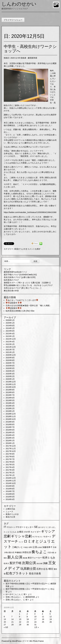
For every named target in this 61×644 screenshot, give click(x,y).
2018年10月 (11, 419)
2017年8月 (10, 456)
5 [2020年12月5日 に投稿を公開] (50, 614)
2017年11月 (11, 448)
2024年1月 (10, 328)
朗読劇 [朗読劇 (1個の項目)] (25, 558)
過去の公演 (10, 517)
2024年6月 (10, 325)
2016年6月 (10, 494)
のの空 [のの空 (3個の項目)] (27, 532)
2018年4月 (10, 435)
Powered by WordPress (11, 641)
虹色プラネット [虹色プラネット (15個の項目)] (17, 573)
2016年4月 (10, 499)
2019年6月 (10, 398)
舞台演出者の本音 (11, 291)
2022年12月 (11, 339)
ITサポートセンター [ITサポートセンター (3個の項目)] (25, 527)
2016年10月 (11, 483)
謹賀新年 (14, 303)
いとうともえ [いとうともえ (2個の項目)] (11, 532)
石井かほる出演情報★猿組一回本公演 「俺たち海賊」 (28, 305)
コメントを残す (34, 249)
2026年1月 (10, 320)
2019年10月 (11, 387)
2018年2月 (10, 440)
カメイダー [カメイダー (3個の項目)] (36, 532)
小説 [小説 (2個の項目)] (49, 552)
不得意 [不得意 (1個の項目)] (25, 547)
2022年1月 (10, 344)
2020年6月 (10, 366)
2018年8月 (10, 424)
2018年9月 (10, 422)
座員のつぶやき (20, 249)
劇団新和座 (32, 58)
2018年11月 (11, 416)
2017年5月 (10, 465)
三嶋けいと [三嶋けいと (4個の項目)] (17, 547)
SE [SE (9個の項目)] (36, 526)
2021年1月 (10, 352)
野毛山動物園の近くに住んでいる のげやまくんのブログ (28, 285)
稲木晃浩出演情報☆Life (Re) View (20, 311)
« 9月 (6, 627)
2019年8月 (10, 392)
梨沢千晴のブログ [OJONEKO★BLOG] (20, 275)
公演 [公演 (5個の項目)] (34, 547)
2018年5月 (10, 432)
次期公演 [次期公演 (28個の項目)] (29, 563)
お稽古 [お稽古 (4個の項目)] (20, 532)
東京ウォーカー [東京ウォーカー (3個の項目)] (35, 558)
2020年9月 (10, 358)
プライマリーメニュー (13, 20)
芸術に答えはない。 (14, 597)
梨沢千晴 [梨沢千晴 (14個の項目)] (15, 563)
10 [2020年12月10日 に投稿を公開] (35, 617)
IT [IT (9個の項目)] (5, 526)
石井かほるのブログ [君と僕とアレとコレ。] (22, 288)
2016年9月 (10, 486)
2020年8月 (10, 360)
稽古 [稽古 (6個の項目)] (50, 569)
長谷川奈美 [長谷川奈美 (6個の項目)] (35, 573)
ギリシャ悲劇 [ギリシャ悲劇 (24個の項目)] (21, 536)
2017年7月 (10, 459)
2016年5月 (10, 497)
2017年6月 (10, 462)
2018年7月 (10, 427)
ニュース (9, 511)
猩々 (25, 594)
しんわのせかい (19, 4)
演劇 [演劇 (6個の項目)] (45, 563)
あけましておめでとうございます (22, 300)
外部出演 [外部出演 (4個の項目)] (26, 552)
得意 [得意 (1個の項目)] (52, 552)
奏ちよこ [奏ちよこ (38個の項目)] (39, 552)
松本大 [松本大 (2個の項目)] (6, 563)
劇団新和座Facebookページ (15, 272)
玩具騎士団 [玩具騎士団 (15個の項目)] (28, 568)
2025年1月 (10, 323)
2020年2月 (10, 376)
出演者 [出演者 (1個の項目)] (39, 547)
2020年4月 (10, 371)
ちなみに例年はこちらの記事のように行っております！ (27, 147)
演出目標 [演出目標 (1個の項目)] (39, 563)
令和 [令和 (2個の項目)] (30, 547)
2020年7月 (10, 363)
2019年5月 (10, 400)
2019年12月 (11, 382)
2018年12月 (11, 414)
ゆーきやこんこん (13, 594)
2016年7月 (10, 491)
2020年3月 (10, 374)
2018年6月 (10, 430)
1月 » (36, 627)
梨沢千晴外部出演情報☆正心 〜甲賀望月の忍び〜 (27, 584)
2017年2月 (10, 473)
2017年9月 (10, 454)
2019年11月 (11, 384)
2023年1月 (10, 336)
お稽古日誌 (10, 509)
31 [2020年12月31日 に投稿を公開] (35, 625)
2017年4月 (10, 467)
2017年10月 (11, 451)
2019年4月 (10, 403)
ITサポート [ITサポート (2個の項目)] (11, 527)
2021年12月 (11, 347)
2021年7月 (10, 350)
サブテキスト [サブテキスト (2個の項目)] (37, 537)
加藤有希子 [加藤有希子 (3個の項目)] (47, 547)
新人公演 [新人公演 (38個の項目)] (14, 557)
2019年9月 (10, 390)
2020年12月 (11, 355)
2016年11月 (11, 481)
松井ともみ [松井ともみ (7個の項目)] (48, 557)
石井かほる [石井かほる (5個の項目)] (42, 569)
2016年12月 (11, 478)
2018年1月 (10, 443)
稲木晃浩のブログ (11, 280)
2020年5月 (10, 368)
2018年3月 (10, 438)
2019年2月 (10, 408)
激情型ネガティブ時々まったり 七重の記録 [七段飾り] (27, 283)
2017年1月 (10, 475)
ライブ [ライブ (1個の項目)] (21, 542)
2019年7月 (10, 395)
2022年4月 (10, 342)
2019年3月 (10, 406)
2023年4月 (10, 333)
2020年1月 (10, 379)
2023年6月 (10, 331)
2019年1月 (10, 411)
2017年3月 (10, 470)
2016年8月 (10, 489)
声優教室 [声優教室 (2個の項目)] (18, 552)
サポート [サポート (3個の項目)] (47, 537)
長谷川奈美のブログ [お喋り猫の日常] (19, 277)
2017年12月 (11, 446)
